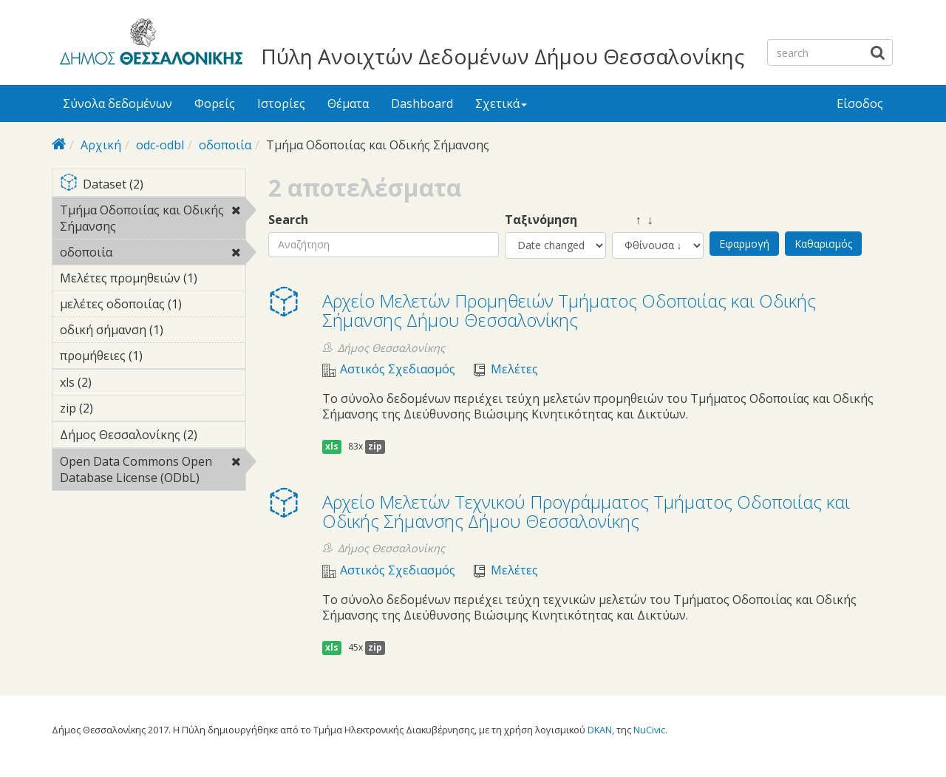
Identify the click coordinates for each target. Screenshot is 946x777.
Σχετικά (501, 103)
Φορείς (214, 103)
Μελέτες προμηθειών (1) (152, 280)
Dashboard (422, 103)
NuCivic (649, 729)
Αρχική (101, 145)
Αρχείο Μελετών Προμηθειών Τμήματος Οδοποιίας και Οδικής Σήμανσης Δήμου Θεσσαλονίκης (569, 310)
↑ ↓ (632, 220)
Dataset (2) (152, 185)
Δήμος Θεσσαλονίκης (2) (152, 437)
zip (375, 446)
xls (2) (114, 382)
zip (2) (116, 408)
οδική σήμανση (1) (152, 332)
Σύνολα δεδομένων (117, 103)
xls (331, 446)
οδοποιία (225, 145)
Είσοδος (860, 103)
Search (288, 220)
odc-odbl (160, 145)
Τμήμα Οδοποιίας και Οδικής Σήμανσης (152, 220)
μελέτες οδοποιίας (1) (152, 306)
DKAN (600, 729)
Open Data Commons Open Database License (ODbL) (152, 471)
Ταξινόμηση (541, 220)
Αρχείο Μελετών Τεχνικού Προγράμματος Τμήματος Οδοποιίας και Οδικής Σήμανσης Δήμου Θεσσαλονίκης (586, 511)
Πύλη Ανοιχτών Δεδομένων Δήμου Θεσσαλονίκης (502, 56)
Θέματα (348, 103)
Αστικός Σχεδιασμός (397, 369)
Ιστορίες (281, 103)
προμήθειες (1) (152, 357)
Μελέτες (514, 369)
